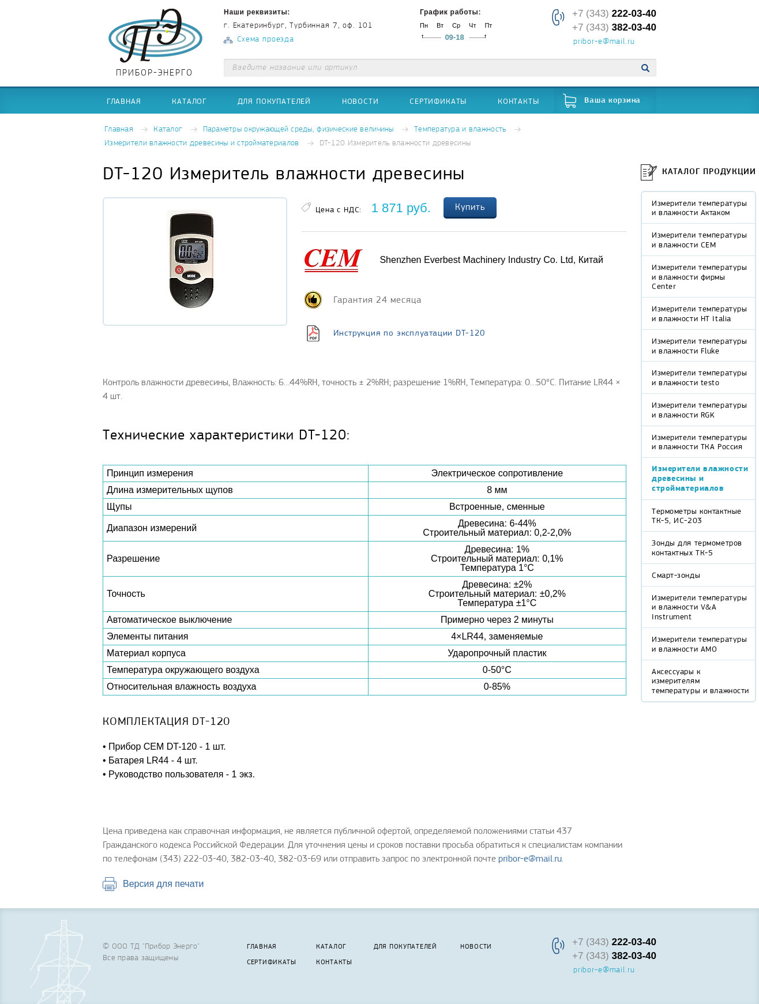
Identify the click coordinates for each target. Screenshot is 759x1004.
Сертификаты (438, 101)
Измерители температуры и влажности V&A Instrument (699, 607)
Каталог (189, 101)
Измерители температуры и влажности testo (699, 377)
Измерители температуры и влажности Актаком (699, 207)
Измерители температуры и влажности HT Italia (699, 313)
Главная (124, 101)
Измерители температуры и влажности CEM (699, 239)
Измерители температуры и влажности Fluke (699, 345)
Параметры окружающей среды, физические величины (298, 129)
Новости (360, 101)
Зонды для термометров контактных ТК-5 (697, 547)
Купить (470, 207)
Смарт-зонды (676, 575)
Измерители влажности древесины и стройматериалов (201, 143)
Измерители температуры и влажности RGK (699, 409)
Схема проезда (265, 39)
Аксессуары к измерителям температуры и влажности (700, 681)
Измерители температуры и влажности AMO (699, 643)
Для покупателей (274, 101)
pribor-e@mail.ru (603, 42)
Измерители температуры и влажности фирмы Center (699, 276)
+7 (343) (614, 13)
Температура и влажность (460, 129)
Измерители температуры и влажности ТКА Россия (699, 442)
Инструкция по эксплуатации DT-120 (409, 333)
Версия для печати (163, 884)
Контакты (518, 101)
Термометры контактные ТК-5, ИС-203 (697, 515)
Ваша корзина (612, 100)
